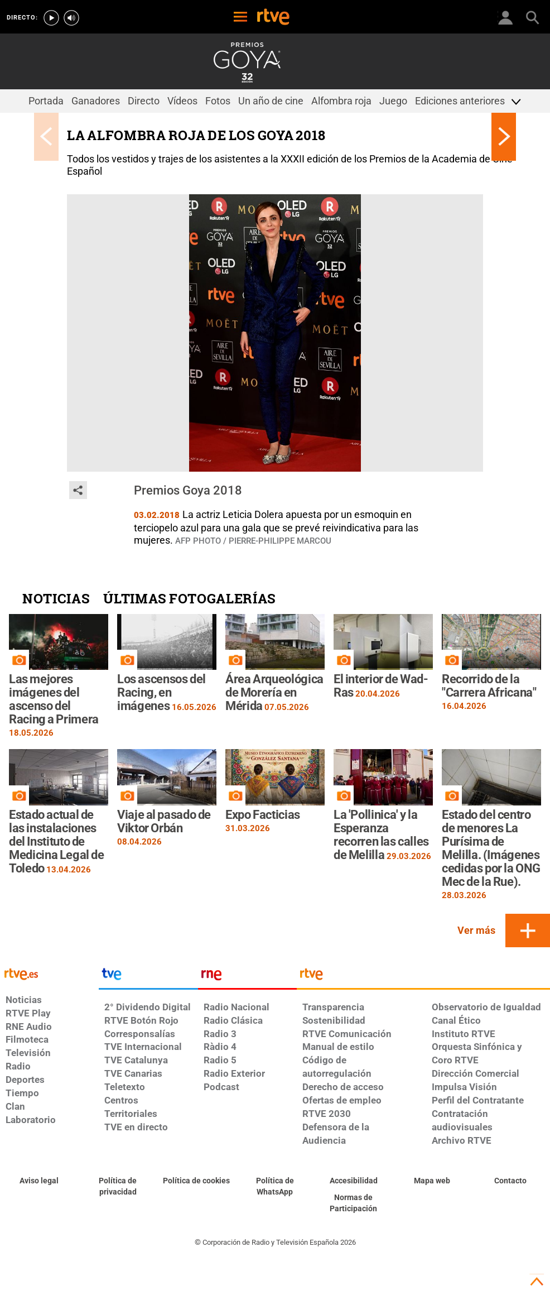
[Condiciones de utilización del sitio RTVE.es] (39, 1181)
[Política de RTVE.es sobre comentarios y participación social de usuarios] (353, 1203)
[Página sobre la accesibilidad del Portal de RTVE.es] (353, 1181)
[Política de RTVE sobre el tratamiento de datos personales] (118, 1187)
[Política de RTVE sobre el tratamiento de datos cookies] (196, 1181)
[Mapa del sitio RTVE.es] (432, 1181)
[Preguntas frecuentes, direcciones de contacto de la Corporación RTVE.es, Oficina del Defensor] (510, 1181)
